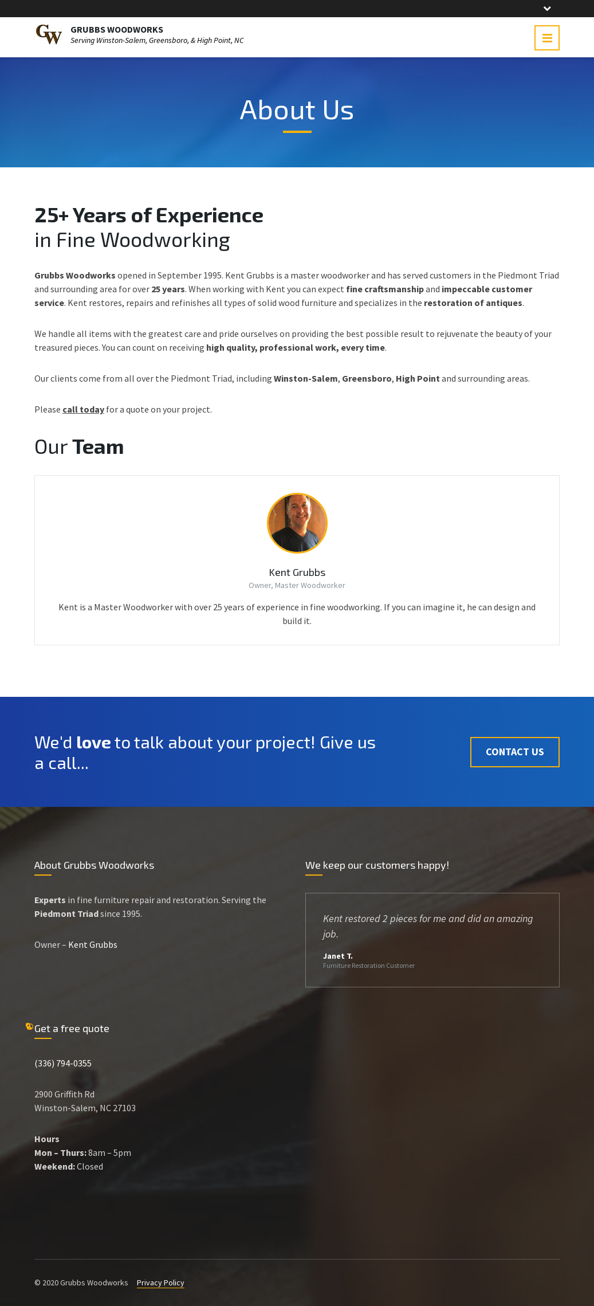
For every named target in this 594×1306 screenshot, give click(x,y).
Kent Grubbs (297, 572)
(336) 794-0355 (63, 1063)
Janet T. (338, 956)
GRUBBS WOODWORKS (116, 29)
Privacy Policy (160, 1282)
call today (83, 409)
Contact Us (515, 751)
